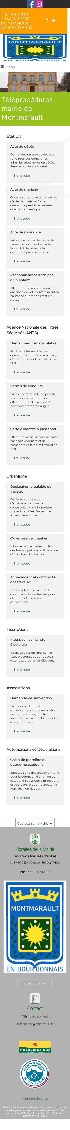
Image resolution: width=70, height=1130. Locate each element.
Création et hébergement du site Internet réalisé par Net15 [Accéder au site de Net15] (36, 1109)
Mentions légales (35, 1098)
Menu (10, 67)
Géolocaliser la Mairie (35, 823)
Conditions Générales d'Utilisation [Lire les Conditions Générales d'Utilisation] (43, 1114)
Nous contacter (35, 983)
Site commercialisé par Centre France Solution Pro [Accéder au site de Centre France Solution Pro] (29, 1107)
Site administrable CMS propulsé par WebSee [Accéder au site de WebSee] (35, 1111)
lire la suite (22, 176)
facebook (47, 20)
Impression (53, 20)
